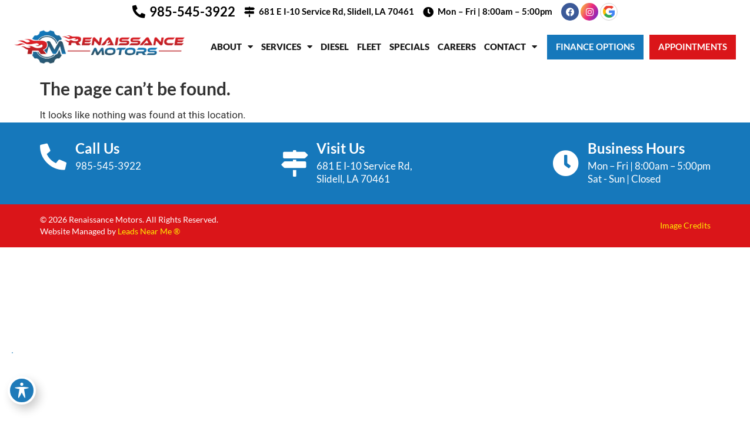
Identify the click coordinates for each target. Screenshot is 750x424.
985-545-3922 (192, 11)
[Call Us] (53, 157)
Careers (457, 46)
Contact (510, 47)
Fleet (369, 46)
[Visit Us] (294, 163)
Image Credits (685, 225)
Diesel (335, 46)
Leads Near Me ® (149, 231)
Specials (409, 46)
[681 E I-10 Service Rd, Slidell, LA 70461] (249, 11)
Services (286, 47)
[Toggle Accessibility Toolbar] (22, 390)
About (232, 47)
